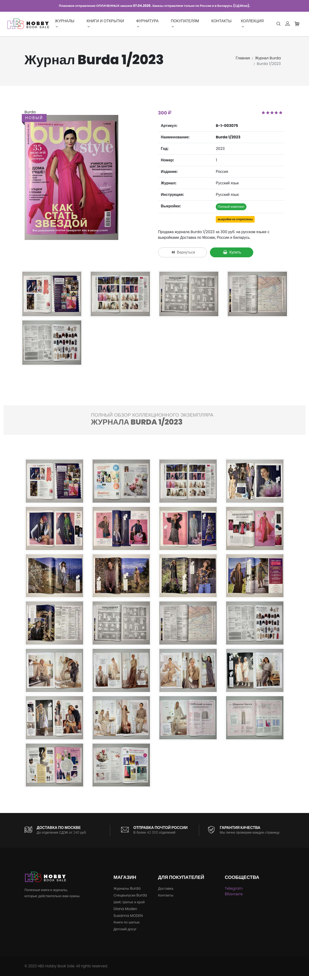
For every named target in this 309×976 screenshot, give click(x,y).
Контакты (221, 21)
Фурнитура (147, 23)
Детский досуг (125, 929)
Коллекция (252, 23)
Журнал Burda (268, 58)
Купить (232, 252)
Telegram (234, 888)
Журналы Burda (127, 888)
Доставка (165, 888)
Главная (243, 58)
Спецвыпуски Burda (130, 895)
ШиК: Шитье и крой (129, 902)
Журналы (64, 23)
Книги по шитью (127, 922)
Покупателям (185, 23)
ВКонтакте (234, 894)
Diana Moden (125, 908)
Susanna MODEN (128, 915)
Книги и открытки (105, 23)
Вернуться (183, 252)
